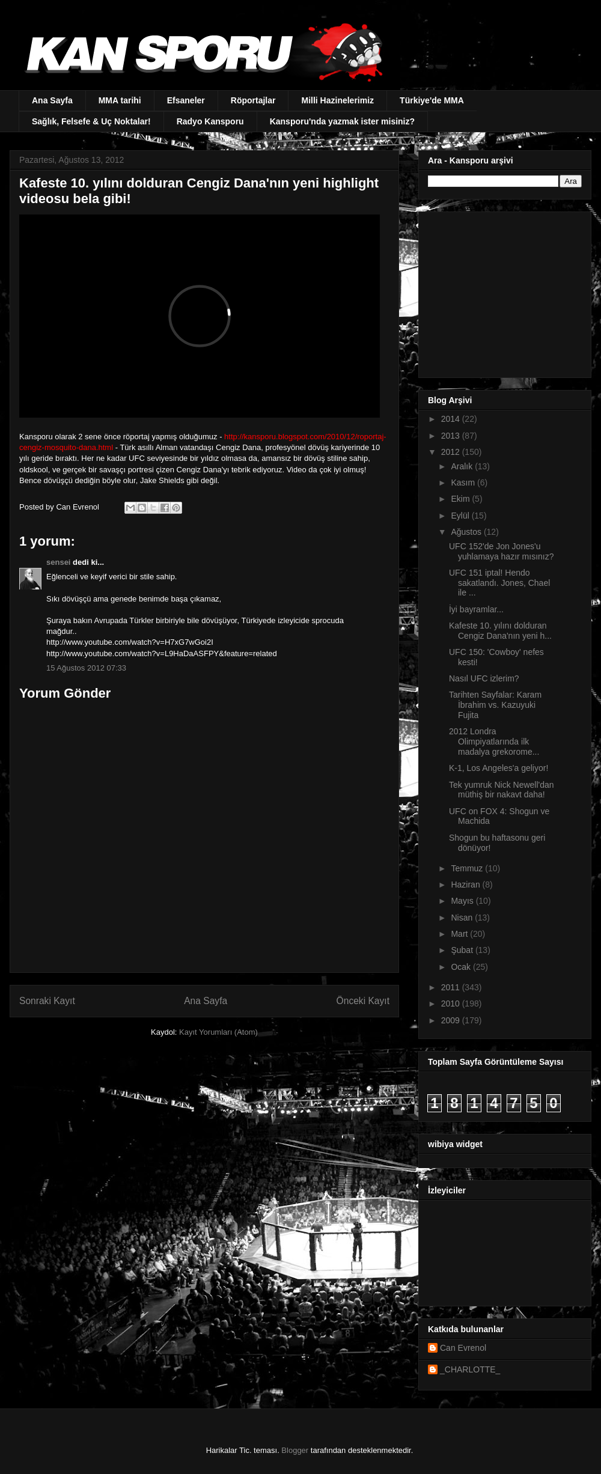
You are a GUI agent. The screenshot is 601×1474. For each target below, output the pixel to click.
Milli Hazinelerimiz (337, 100)
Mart (460, 934)
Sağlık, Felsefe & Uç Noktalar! (91, 121)
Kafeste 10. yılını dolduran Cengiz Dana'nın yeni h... (500, 631)
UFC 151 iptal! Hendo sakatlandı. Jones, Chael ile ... (499, 583)
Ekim (461, 499)
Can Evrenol (463, 1348)
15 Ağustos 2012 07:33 (86, 667)
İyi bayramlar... (476, 609)
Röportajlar (253, 100)
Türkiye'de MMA (432, 100)
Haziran (466, 884)
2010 (451, 1003)
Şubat (463, 950)
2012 (451, 452)
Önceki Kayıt (363, 1001)
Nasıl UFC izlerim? (484, 678)
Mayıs (463, 901)
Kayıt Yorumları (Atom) (218, 1032)
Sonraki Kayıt (47, 1001)
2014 (451, 419)
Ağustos (467, 532)
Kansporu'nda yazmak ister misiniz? (342, 121)
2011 (451, 987)
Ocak (462, 967)
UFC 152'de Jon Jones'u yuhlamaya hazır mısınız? (501, 551)
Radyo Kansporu (210, 121)
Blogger (294, 1450)
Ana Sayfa (52, 100)
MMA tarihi (120, 100)
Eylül (461, 515)
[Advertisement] (503, 291)
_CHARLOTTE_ (470, 1369)
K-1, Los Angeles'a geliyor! (498, 768)
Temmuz (468, 868)
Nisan (463, 917)
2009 (451, 1020)
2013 (451, 435)
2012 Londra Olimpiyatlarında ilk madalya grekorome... (494, 741)
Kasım (464, 482)
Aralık (463, 466)
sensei (58, 562)
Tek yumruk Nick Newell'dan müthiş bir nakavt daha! (501, 790)
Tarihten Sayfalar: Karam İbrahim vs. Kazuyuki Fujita (495, 705)
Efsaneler (186, 100)
